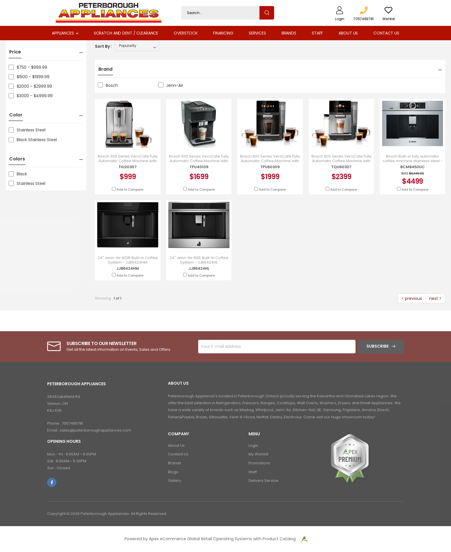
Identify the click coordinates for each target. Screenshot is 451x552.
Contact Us (386, 33)
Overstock (186, 33)
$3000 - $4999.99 (31, 95)
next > (435, 298)
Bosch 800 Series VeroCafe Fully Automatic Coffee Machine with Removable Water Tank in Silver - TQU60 (341, 163)
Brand (105, 69)
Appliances (63, 33)
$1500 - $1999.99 (29, 76)
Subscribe (377, 346)
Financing (223, 33)
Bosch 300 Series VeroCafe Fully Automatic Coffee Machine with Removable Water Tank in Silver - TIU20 (127, 163)
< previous (412, 298)
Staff (317, 33)
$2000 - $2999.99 (30, 86)
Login (253, 445)
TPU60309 (270, 167)
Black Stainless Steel (33, 139)
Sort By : (103, 46)
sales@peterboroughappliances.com (95, 430)
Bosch (108, 85)
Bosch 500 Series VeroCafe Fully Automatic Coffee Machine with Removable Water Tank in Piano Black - (199, 163)
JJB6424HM (127, 268)
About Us (348, 33)
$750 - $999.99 (28, 67)
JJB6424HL (198, 268)
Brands (289, 33)
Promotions (259, 463)
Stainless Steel (27, 130)
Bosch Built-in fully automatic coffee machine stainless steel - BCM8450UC (413, 161)
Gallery (174, 480)
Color (15, 115)
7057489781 (72, 423)
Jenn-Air (170, 85)
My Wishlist (258, 454)
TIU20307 (128, 167)
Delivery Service (263, 480)
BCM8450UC (412, 167)
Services (257, 33)
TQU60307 (341, 167)
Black (18, 174)
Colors (17, 159)
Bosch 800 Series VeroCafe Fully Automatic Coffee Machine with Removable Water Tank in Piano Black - (270, 163)
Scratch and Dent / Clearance (126, 33)
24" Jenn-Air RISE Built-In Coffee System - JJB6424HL (198, 260)
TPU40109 (199, 167)
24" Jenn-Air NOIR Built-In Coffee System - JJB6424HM (128, 260)
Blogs (173, 472)
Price (15, 52)
